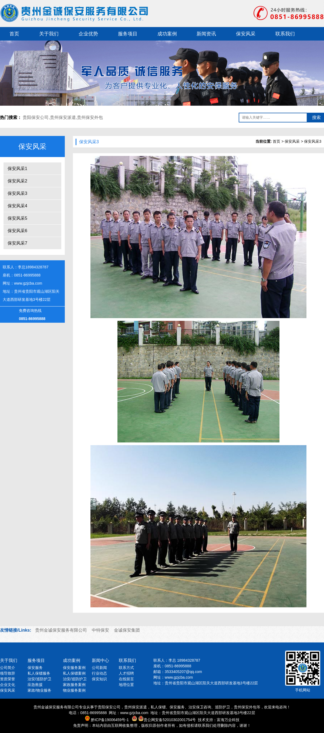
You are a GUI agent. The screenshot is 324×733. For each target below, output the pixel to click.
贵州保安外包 (90, 117)
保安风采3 (17, 193)
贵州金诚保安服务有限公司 (61, 630)
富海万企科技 (228, 720)
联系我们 (285, 33)
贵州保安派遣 (63, 117)
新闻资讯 (206, 33)
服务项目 (127, 33)
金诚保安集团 (127, 630)
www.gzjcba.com (28, 283)
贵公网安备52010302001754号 (170, 720)
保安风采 (245, 33)
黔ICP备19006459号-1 (110, 720)
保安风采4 (17, 206)
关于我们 (49, 33)
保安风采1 (17, 168)
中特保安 (100, 630)
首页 (14, 33)
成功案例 (167, 33)
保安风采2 (17, 181)
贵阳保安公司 (36, 117)
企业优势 (88, 33)
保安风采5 (17, 218)
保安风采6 (17, 230)
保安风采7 (17, 243)
